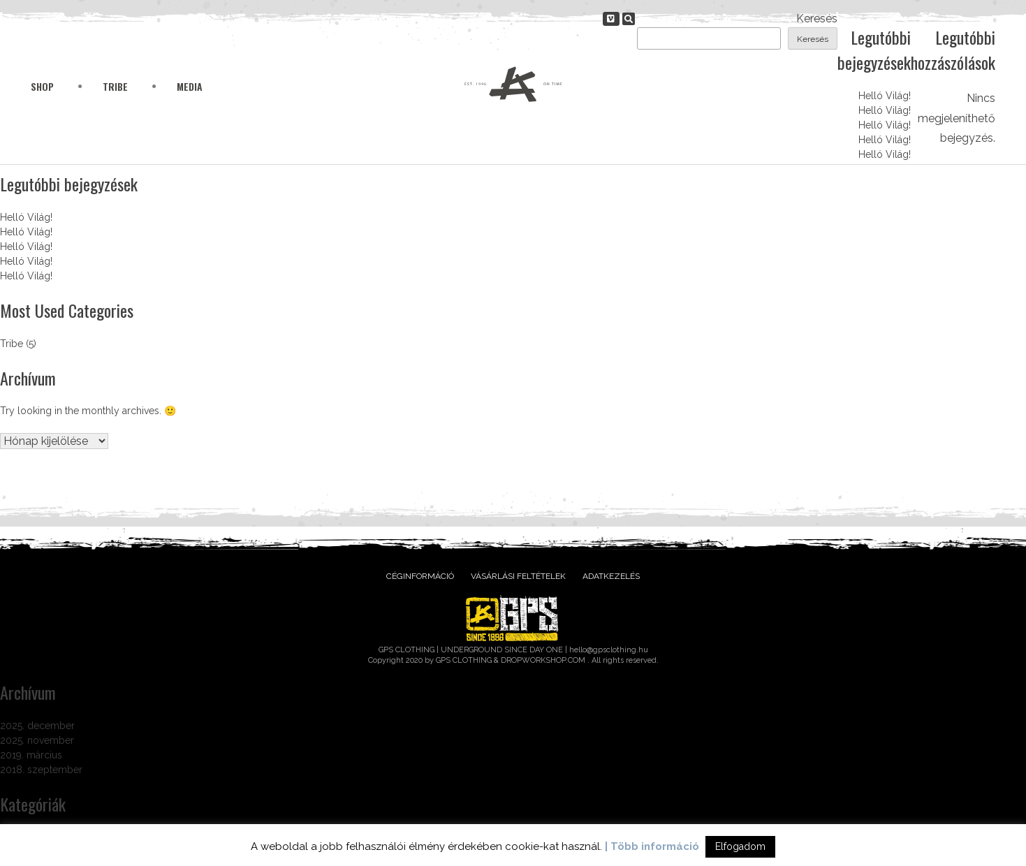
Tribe (115, 86)
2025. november (37, 740)
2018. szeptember (41, 769)
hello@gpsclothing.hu (608, 649)
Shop (42, 86)
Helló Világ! (884, 95)
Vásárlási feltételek (518, 576)
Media (190, 86)
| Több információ (652, 846)
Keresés (816, 18)
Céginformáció (420, 576)
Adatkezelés (611, 576)
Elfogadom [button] (740, 846)
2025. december (37, 725)
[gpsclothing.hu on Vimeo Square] (611, 19)
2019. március (31, 755)
